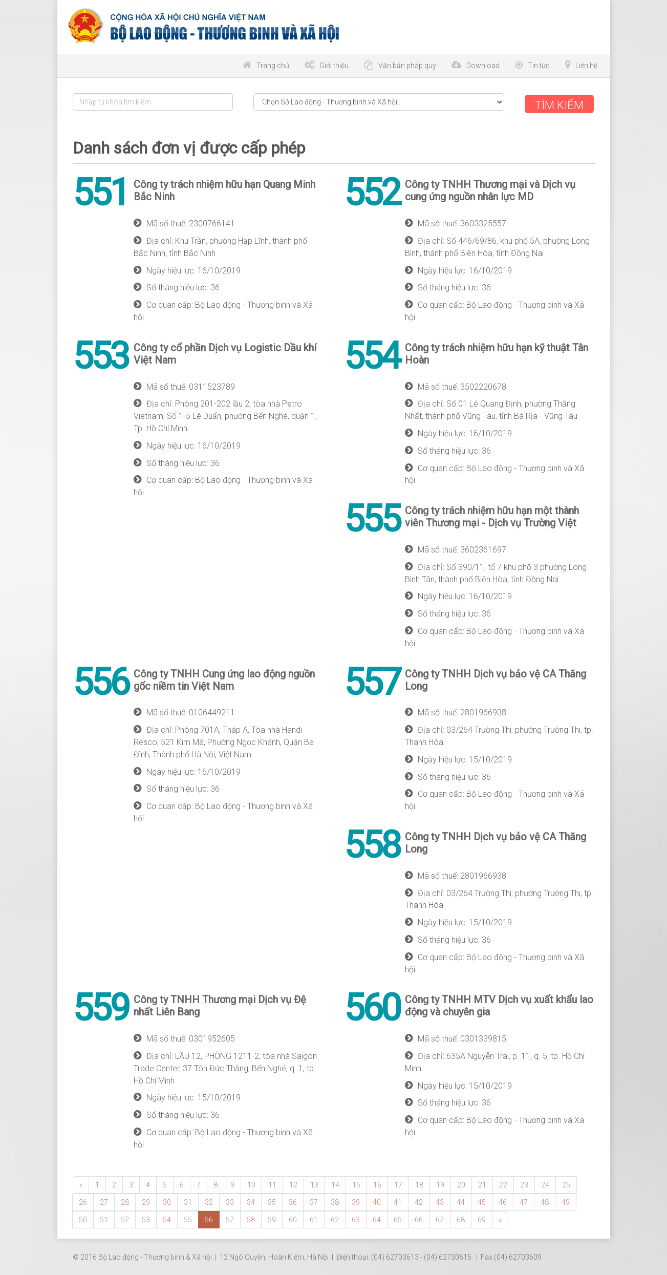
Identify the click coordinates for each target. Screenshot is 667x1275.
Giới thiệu (334, 65)
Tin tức (539, 65)
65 (398, 1218)
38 (335, 1201)
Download (483, 65)
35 (272, 1201)
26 (83, 1201)
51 (104, 1218)
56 (209, 1218)
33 (230, 1201)
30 (167, 1201)
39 (356, 1201)
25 (566, 1183)
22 (503, 1183)
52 (125, 1218)
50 (83, 1218)
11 (272, 1183)
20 (461, 1183)
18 (419, 1183)
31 (188, 1201)
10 (251, 1183)
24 (545, 1183)
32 (209, 1201)
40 (377, 1201)
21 (482, 1183)
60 (293, 1218)
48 (545, 1201)
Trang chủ (272, 65)
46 (503, 1201)
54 (167, 1218)
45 (482, 1201)
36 (293, 1201)
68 (461, 1218)
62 (335, 1218)
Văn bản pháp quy (407, 65)
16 (377, 1183)
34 (251, 1201)
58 (251, 1218)
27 (104, 1201)
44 (461, 1201)
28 (125, 1201)
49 (566, 1201)
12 (293, 1183)
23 (524, 1183)
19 (440, 1183)
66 (419, 1218)
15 (356, 1183)
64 (377, 1218)
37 (314, 1201)
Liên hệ (586, 65)
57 (230, 1218)
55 (188, 1218)
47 (524, 1201)
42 (419, 1201)
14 (335, 1183)
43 (440, 1201)
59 (272, 1218)
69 (482, 1218)
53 (146, 1218)
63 (356, 1218)
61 (314, 1218)
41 (398, 1201)
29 (146, 1201)
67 (440, 1218)
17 (398, 1183)
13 (314, 1183)
